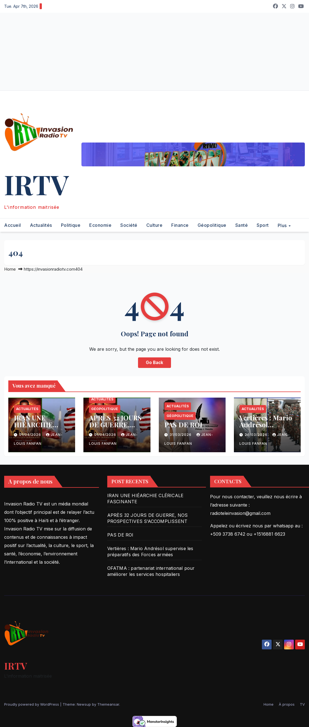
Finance (180, 225)
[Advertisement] (154, 51)
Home (10, 269)
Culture (154, 225)
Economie (100, 225)
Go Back (154, 362)
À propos (287, 704)
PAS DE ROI (183, 424)
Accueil (12, 225)
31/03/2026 (181, 435)
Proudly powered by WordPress (32, 704)
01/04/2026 (30, 435)
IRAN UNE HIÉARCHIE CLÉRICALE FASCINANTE (35, 428)
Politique (71, 225)
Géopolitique (212, 225)
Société (128, 225)
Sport (263, 225)
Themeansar (108, 704)
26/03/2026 (257, 435)
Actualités (41, 225)
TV (302, 704)
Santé (241, 225)
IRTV (36, 184)
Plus (283, 225)
